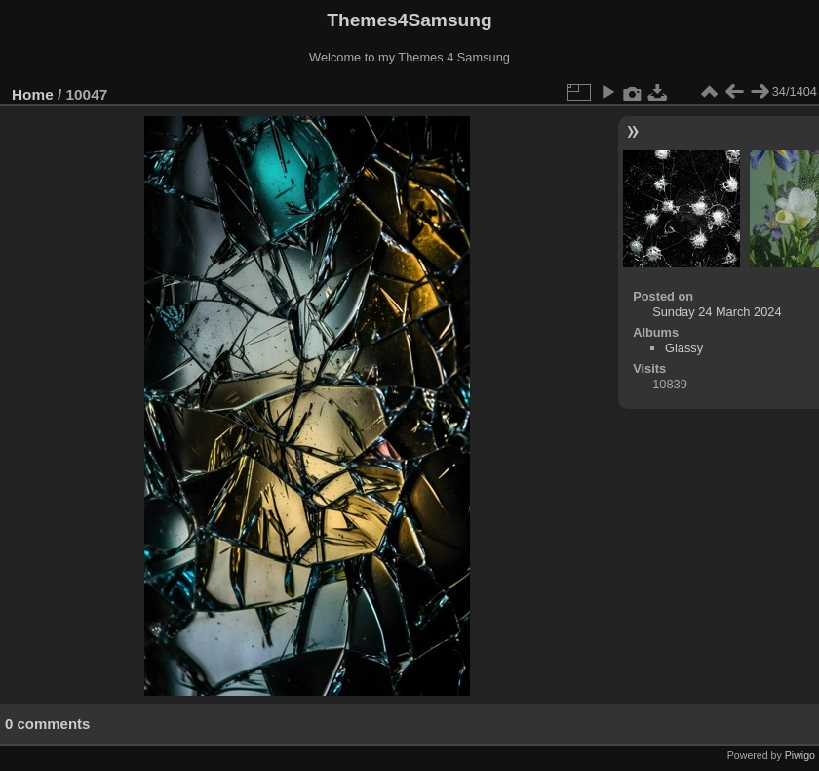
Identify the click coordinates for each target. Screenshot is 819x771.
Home (33, 94)
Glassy (684, 348)
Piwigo (800, 755)
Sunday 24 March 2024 (716, 311)
